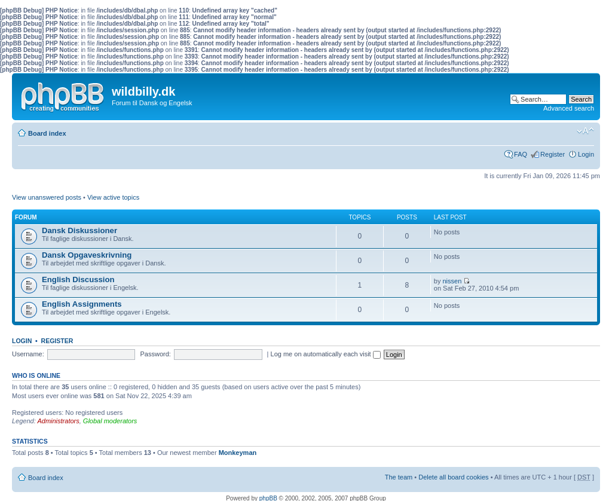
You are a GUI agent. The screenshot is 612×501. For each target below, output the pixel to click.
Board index (47, 133)
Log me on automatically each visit (326, 354)
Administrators (58, 420)
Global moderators (110, 420)
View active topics (113, 197)
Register (552, 154)
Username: (28, 354)
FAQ (520, 154)
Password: (155, 354)
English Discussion (78, 279)
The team (398, 477)
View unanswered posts (46, 197)
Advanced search (568, 108)
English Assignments (82, 304)
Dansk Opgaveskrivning (86, 254)
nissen (452, 281)
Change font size (585, 131)
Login (586, 154)
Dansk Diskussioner (79, 230)
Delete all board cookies (453, 477)
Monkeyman (238, 452)
